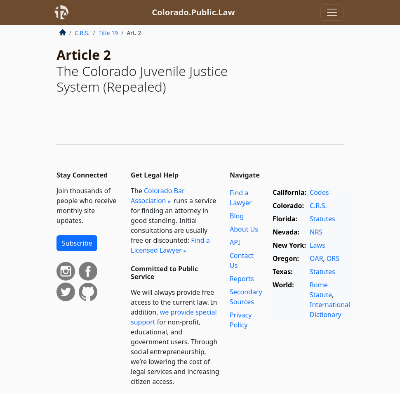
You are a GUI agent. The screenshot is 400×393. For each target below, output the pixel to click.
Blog (237, 215)
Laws (317, 245)
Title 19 (108, 33)
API (235, 242)
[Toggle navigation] (332, 12)
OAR (316, 258)
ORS (333, 258)
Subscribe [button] (77, 243)
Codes (319, 192)
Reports (242, 278)
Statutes (322, 218)
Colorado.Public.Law (193, 12)
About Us (244, 229)
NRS (316, 232)
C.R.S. (82, 33)
